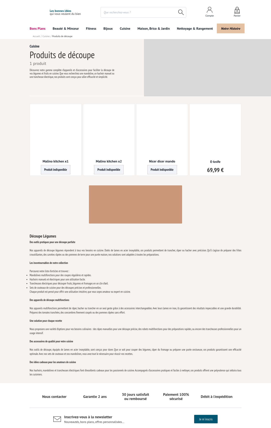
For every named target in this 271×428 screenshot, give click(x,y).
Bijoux (108, 28)
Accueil (36, 36)
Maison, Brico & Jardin (152, 28)
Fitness (91, 28)
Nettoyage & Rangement (194, 28)
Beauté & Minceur (66, 28)
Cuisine (125, 28)
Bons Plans (38, 28)
